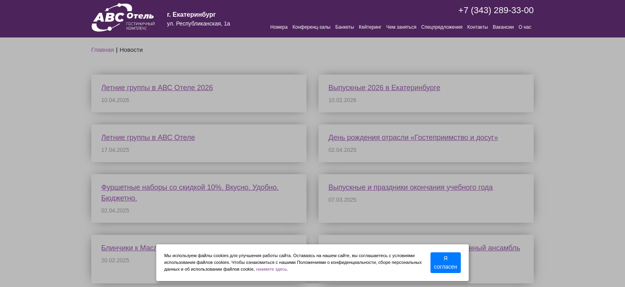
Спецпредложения (442, 27)
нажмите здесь (271, 269)
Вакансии (503, 27)
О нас (525, 27)
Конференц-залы (311, 27)
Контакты (477, 27)
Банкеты (344, 27)
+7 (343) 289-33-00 (496, 10)
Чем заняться (401, 27)
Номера (279, 27)
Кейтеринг (370, 27)
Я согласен (445, 262)
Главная (102, 49)
